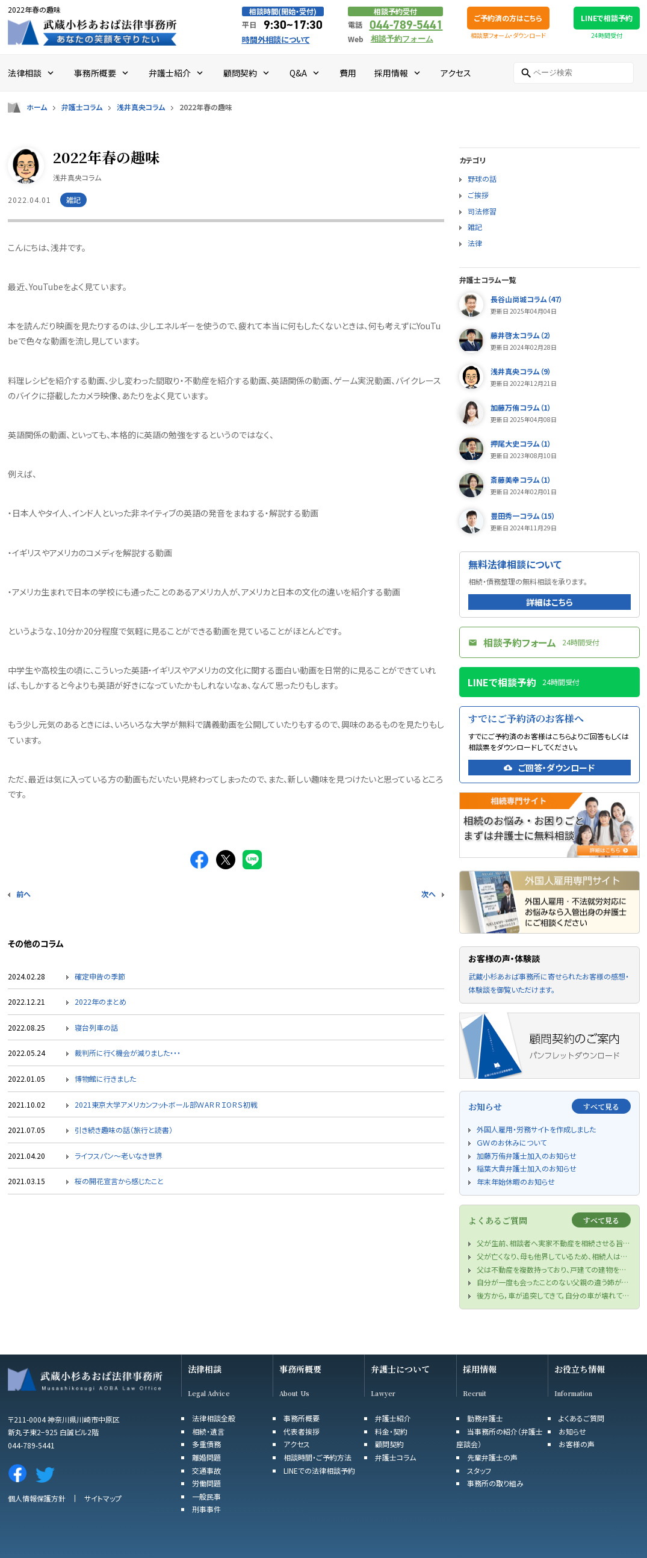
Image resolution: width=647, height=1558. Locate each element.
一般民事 (206, 1496)
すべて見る (601, 1106)
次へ (428, 894)
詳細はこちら (549, 602)
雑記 (475, 227)
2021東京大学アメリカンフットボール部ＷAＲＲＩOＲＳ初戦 (166, 1104)
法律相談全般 (213, 1418)
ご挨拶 (478, 195)
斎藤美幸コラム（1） (521, 479)
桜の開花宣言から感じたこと (119, 1181)
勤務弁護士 (485, 1418)
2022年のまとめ (100, 1001)
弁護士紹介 (393, 1418)
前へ (23, 894)
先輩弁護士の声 (492, 1457)
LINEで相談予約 (607, 18)
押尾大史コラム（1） (521, 443)
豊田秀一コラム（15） (523, 516)
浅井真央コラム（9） (521, 371)
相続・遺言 (208, 1431)
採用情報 (480, 1369)
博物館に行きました (105, 1078)
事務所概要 (300, 1369)
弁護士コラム (81, 107)
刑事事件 (206, 1509)
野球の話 (482, 178)
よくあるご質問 (581, 1418)
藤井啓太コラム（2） (521, 335)
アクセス (296, 1444)
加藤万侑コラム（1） (521, 407)
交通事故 (206, 1470)
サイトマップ (103, 1498)
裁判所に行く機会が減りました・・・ (128, 1052)
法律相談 (204, 1369)
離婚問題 (206, 1457)
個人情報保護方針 (37, 1498)
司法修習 (482, 211)
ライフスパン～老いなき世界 (119, 1155)
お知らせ (572, 1431)
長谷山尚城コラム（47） (527, 299)
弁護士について (400, 1369)
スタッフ (479, 1470)
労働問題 (206, 1483)
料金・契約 (391, 1431)
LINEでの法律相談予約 (319, 1470)
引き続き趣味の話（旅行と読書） (124, 1130)
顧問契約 (389, 1444)
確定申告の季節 (100, 976)
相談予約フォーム (402, 39)
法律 (475, 243)
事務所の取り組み (495, 1483)
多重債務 (206, 1444)
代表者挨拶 (301, 1431)
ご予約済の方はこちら (508, 18)
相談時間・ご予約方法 (317, 1457)
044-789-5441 (406, 25)
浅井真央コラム (141, 107)
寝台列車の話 (96, 1027)
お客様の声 (577, 1444)
